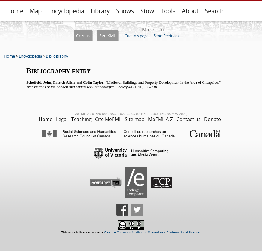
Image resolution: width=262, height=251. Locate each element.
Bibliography (57, 56)
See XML (107, 35)
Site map (135, 119)
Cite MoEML (108, 119)
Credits (83, 35)
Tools (168, 11)
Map (36, 11)
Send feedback (166, 35)
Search (214, 11)
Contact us (188, 119)
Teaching (81, 119)
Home (14, 11)
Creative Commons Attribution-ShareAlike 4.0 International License (152, 232)
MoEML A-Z (160, 119)
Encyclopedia (66, 11)
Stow (147, 11)
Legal (62, 119)
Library (100, 11)
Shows (125, 11)
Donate (212, 119)
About (190, 11)
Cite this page (136, 35)
